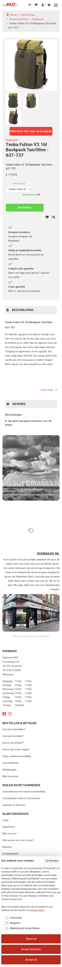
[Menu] (56, 5)
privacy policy (37, 910)
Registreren (8, 826)
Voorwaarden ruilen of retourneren (21, 798)
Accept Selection (31, 949)
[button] (39, 195)
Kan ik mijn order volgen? (16, 749)
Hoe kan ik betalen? (13, 736)
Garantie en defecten (13, 805)
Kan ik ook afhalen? (13, 742)
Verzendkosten (10, 762)
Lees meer (49, 389)
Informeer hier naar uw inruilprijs (31, 131)
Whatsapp (7, 674)
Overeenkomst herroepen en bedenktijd (23, 791)
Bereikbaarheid (10, 853)
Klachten (7, 846)
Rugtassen (12, 139)
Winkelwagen (9, 769)
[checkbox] (11, 918)
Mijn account (9, 833)
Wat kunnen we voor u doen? (18, 840)
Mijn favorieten (10, 776)
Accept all (31, 959)
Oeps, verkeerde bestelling (16, 756)
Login (5, 820)
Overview (52, 860)
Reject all (31, 938)
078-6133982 (14, 670)
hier (15, 291)
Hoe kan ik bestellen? (13, 729)
